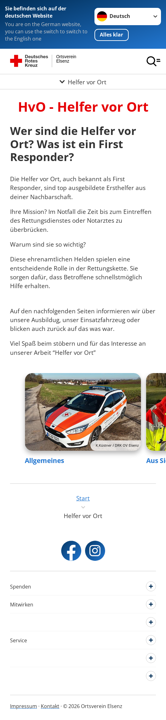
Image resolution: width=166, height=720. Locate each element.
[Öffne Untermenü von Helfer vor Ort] (83, 81)
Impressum (23, 706)
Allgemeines (44, 460)
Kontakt (50, 706)
